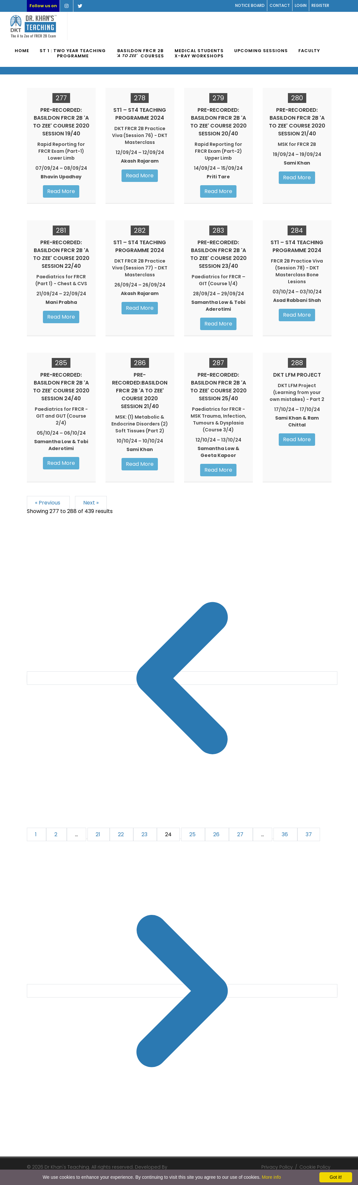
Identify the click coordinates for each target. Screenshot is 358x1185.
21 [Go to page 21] (99, 834)
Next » (91, 502)
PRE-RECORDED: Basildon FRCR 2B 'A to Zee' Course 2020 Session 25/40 (218, 386)
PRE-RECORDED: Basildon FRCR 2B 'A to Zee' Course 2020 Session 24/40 (61, 386)
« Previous (48, 502)
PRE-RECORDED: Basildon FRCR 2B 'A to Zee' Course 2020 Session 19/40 (61, 121)
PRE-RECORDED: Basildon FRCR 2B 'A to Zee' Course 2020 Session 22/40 (61, 254)
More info (271, 1177)
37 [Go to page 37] (309, 834)
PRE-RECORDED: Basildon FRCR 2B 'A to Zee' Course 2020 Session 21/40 (297, 121)
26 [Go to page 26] (217, 834)
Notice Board (250, 5)
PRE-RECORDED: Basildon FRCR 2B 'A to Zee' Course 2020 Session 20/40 (218, 121)
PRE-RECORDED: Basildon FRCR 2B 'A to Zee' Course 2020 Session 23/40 (218, 254)
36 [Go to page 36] (285, 834)
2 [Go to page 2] (56, 834)
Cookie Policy (314, 1167)
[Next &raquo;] (182, 990)
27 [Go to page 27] (241, 834)
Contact (280, 5)
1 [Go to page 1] (36, 834)
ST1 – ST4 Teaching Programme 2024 (139, 114)
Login (301, 5)
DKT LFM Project (297, 375)
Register (320, 5)
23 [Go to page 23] (145, 834)
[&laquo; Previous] (182, 678)
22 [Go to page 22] (121, 834)
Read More (61, 191)
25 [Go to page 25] (193, 834)
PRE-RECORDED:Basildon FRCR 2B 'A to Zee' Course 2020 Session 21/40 (139, 390)
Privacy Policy (277, 1167)
